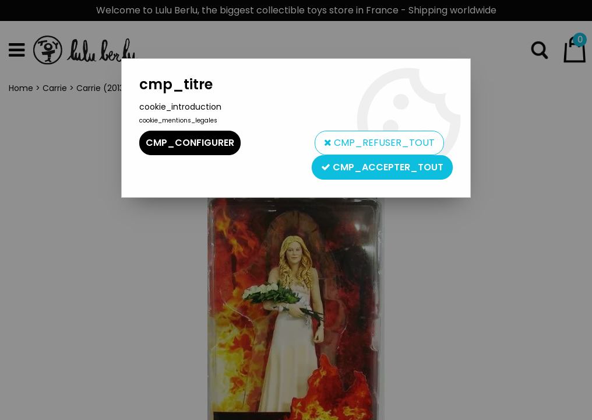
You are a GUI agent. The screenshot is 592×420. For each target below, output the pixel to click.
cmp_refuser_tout (379, 142)
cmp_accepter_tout (382, 167)
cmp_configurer (190, 142)
